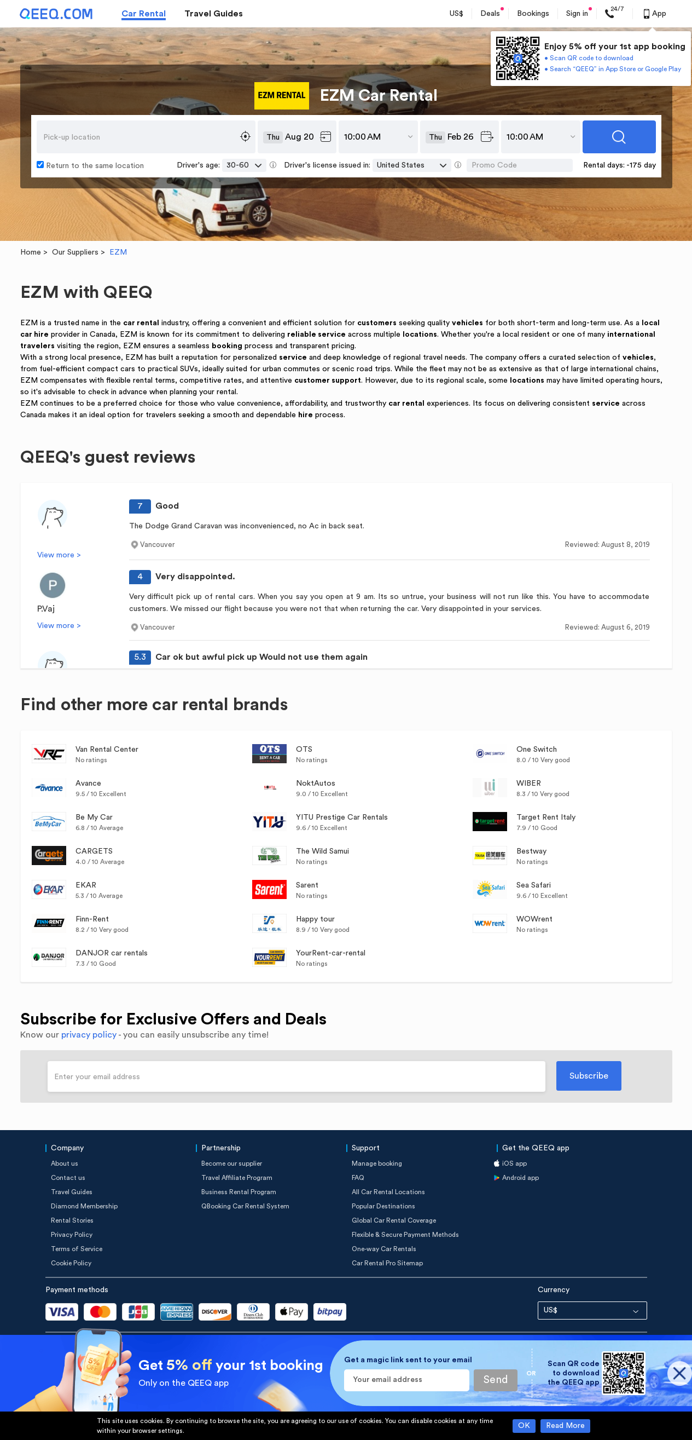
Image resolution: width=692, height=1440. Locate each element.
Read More (565, 1426)
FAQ (358, 1177)
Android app (520, 1177)
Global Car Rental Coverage (394, 1220)
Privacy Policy (71, 1234)
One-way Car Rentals (384, 1249)
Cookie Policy (71, 1263)
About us (64, 1163)
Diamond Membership (84, 1206)
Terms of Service (76, 1249)
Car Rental (143, 13)
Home (30, 252)
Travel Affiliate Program (236, 1177)
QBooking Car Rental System (245, 1206)
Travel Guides (213, 13)
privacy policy (89, 1034)
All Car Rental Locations (388, 1192)
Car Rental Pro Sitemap (387, 1263)
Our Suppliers (75, 252)
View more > (59, 555)
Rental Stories (72, 1220)
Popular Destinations (383, 1206)
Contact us (68, 1177)
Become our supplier (231, 1163)
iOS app (514, 1163)
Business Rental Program (238, 1192)
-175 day (641, 165)
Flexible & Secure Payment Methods (405, 1234)
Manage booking (377, 1163)
